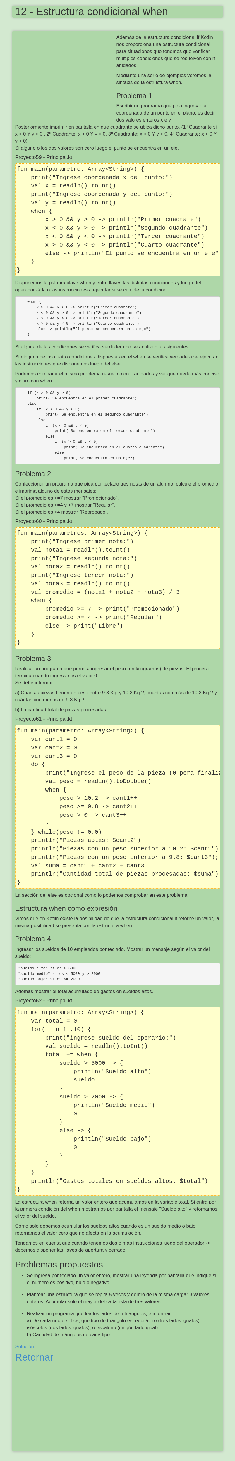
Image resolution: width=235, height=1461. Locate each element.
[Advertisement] (66, 76)
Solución (24, 1346)
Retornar (34, 1357)
